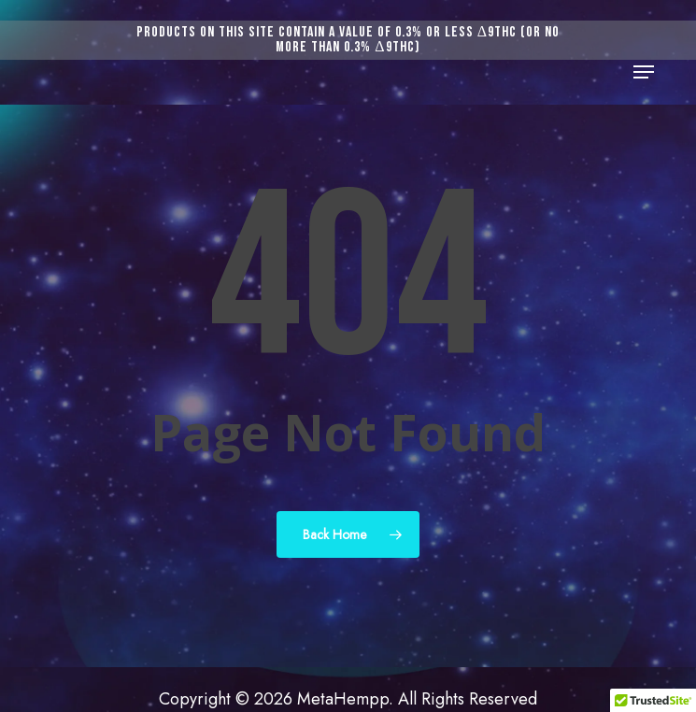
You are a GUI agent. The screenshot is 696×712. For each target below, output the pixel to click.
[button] (643, 72)
